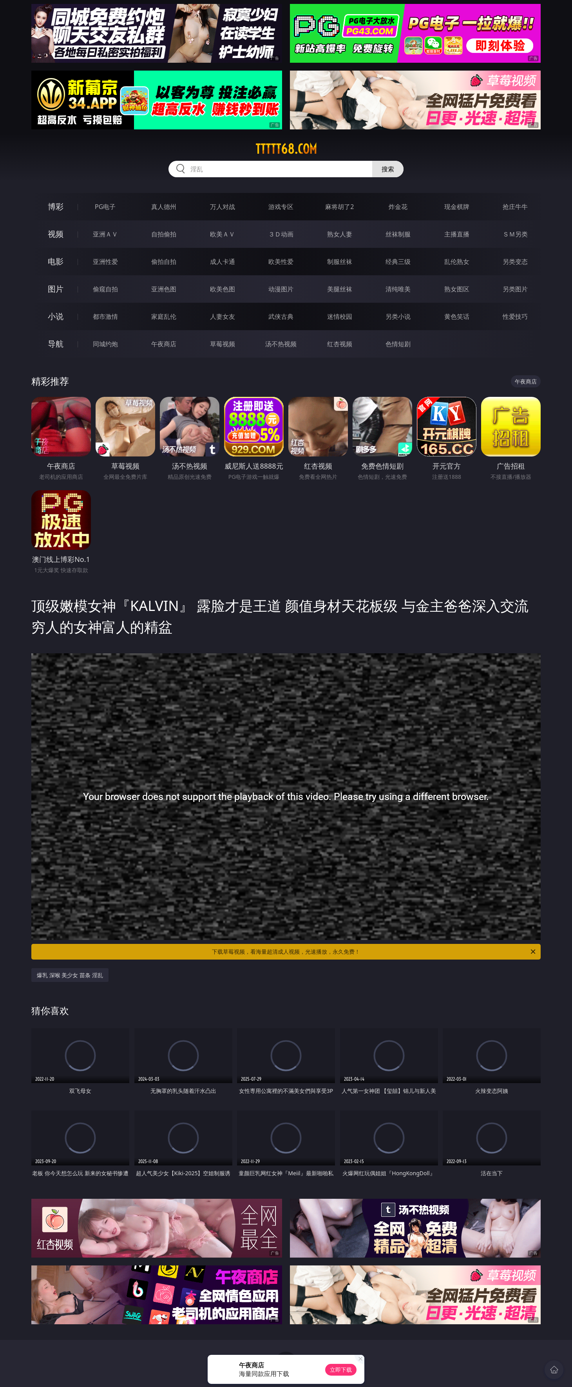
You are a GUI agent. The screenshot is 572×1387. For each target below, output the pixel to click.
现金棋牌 (456, 206)
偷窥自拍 (105, 289)
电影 (55, 261)
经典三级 (398, 261)
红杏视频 (339, 344)
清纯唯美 (398, 289)
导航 (55, 343)
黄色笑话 (456, 316)
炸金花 (398, 206)
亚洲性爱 (105, 261)
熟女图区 (456, 289)
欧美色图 (222, 289)
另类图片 (515, 289)
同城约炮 (105, 344)
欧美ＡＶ (222, 234)
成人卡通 (222, 261)
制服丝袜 (339, 261)
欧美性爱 (280, 261)
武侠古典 (280, 316)
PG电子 (105, 206)
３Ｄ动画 (280, 234)
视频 (55, 234)
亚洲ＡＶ (105, 234)
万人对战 (222, 206)
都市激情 (105, 316)
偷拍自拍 (163, 261)
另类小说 (398, 316)
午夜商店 (163, 344)
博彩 (55, 206)
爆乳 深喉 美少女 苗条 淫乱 (70, 975)
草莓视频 (222, 344)
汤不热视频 (281, 344)
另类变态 (515, 261)
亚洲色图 (163, 289)
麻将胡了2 (339, 206)
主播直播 (456, 234)
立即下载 (341, 1369)
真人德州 (163, 206)
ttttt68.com (286, 149)
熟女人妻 (339, 234)
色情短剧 (398, 344)
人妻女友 (222, 316)
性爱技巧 (515, 316)
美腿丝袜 (339, 289)
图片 (55, 289)
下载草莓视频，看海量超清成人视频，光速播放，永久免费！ (374, 951)
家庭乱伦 (163, 316)
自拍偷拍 (163, 234)
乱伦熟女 (456, 261)
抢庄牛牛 (515, 206)
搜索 (388, 169)
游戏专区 (280, 206)
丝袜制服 (398, 234)
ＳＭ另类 (515, 234)
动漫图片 (280, 289)
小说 (55, 316)
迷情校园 (339, 316)
